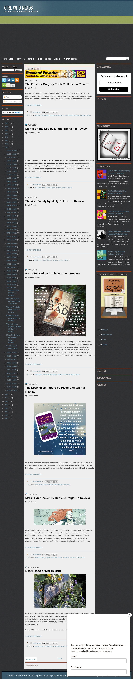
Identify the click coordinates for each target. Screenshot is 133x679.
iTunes (104, 345)
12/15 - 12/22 (12, 157)
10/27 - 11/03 (12, 181)
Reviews (76, 115)
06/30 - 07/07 (12, 240)
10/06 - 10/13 (12, 192)
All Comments (10, 101)
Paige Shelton (58, 484)
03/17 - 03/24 (12, 356)
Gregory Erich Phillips (42, 115)
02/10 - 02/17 (12, 373)
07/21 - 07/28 (12, 230)
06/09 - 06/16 (12, 250)
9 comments (37, 481)
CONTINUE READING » (33, 105)
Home (5, 58)
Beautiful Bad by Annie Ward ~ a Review (52, 273)
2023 (7, 134)
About (11, 58)
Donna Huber (48, 484)
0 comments (37, 112)
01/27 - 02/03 (12, 380)
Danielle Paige (39, 557)
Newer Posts (31, 659)
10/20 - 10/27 (12, 185)
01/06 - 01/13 (12, 390)
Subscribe (113, 89)
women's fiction (85, 115)
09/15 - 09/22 (12, 202)
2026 (7, 123)
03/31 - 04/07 (12, 285)
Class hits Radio (58, 676)
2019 (7, 147)
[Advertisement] (66, 36)
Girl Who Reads (18, 7)
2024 (7, 130)
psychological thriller (50, 374)
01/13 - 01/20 (12, 387)
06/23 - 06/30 (12, 243)
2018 (7, 394)
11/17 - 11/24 (12, 171)
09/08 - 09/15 (12, 205)
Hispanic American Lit (57, 115)
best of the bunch (59, 646)
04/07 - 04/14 (12, 281)
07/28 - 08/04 (12, 226)
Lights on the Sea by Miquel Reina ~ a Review (56, 128)
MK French (69, 115)
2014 (7, 408)
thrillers (77, 374)
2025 (7, 127)
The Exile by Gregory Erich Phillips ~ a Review (57, 84)
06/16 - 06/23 (12, 247)
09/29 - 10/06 (12, 195)
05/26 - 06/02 (12, 257)
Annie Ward (38, 374)
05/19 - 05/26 (12, 260)
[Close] (130, 615)
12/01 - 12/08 (12, 164)
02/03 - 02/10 (12, 377)
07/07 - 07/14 (12, 236)
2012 (7, 415)
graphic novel (49, 557)
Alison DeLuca (39, 646)
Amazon (105, 330)
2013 (7, 412)
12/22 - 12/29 (12, 154)
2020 (7, 144)
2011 (7, 418)
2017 (7, 398)
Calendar (48, 58)
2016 (7, 401)
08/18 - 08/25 (12, 216)
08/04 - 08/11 (12, 223)
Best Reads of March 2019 (43, 571)
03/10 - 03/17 (12, 359)
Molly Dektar (47, 260)
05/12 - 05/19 (12, 264)
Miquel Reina (50, 187)
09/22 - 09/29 (12, 199)
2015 (7, 405)
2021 (7, 141)
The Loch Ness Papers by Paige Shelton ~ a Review (55, 389)
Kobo (104, 340)
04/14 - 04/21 (12, 278)
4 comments (37, 643)
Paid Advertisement (70, 58)
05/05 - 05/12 (12, 267)
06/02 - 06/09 (12, 254)
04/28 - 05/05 (12, 271)
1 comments (37, 257)
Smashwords (107, 335)
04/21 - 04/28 (12, 274)
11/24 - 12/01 (12, 168)
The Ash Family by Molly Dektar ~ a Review (54, 201)
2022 (7, 137)
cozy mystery (39, 484)
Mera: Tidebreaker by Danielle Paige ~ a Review (57, 498)
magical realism (40, 187)
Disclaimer (57, 58)
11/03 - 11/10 (12, 178)
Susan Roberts (67, 187)
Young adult (81, 557)
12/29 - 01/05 (12, 150)
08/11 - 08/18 (12, 219)
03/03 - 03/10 (12, 363)
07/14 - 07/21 (12, 233)
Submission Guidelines (35, 58)
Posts (7, 97)
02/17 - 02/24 (12, 370)
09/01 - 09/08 (12, 209)
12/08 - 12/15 (12, 161)
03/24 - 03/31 (12, 352)
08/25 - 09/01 (12, 212)
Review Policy (20, 58)
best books (48, 646)
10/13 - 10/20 (12, 188)
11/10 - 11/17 (12, 175)
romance (73, 557)
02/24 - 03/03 (12, 366)
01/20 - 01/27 (12, 383)
